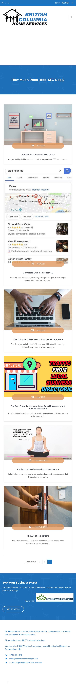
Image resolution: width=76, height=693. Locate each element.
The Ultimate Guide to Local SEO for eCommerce (38, 339)
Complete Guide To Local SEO (38, 272)
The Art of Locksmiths (38, 535)
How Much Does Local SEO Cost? (38, 154)
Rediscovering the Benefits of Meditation (38, 469)
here (43, 640)
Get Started (13, 609)
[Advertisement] (38, 46)
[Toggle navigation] (71, 17)
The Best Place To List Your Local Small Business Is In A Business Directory (38, 407)
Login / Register (62, 3)
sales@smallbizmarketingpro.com (21, 658)
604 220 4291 (13, 655)
